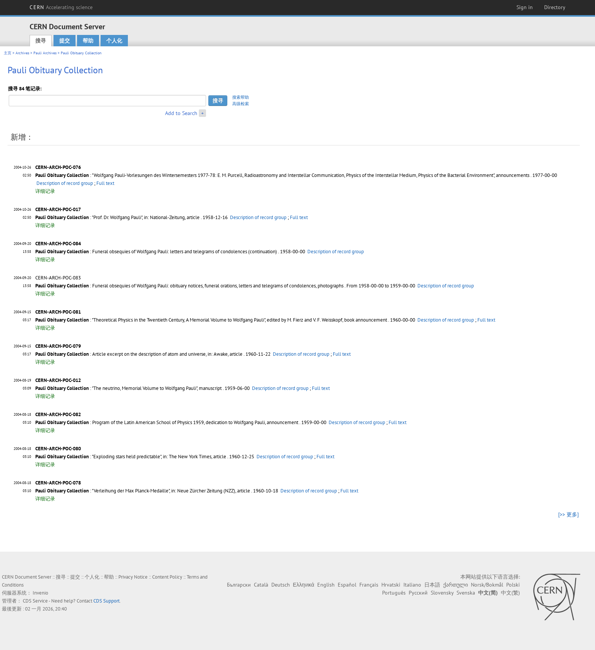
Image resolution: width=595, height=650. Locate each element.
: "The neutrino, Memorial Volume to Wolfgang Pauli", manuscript (128, 388)
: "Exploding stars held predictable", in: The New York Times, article (130, 456)
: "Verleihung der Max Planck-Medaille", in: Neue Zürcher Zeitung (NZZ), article (142, 491)
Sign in (524, 7)
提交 (64, 40)
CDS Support (106, 601)
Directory (554, 7)
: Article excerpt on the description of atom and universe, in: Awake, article (138, 354)
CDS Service (35, 601)
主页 (7, 52)
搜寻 (40, 40)
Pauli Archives (45, 52)
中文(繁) (510, 592)
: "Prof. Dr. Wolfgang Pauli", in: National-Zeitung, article (117, 217)
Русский (418, 592)
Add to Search (181, 113)
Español (347, 584)
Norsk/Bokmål (487, 584)
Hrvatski (390, 584)
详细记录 (45, 191)
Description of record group (64, 183)
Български (239, 584)
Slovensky (442, 592)
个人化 (114, 40)
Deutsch (280, 584)
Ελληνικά (303, 584)
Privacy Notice (133, 577)
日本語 (432, 584)
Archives (22, 52)
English (326, 584)
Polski (513, 584)
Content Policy (167, 577)
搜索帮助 (240, 97)
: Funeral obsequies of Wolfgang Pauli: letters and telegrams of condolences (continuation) (156, 251)
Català (261, 584)
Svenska (465, 592)
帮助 (88, 40)
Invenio (40, 593)
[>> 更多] (568, 514)
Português (394, 592)
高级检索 (240, 103)
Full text (105, 183)
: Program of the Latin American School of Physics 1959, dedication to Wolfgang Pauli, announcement (166, 422)
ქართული (455, 584)
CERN (61, 7)
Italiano (412, 584)
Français (368, 584)
